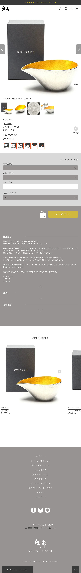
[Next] (78, 49)
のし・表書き (9, 173)
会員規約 (40, 492)
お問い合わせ (40, 497)
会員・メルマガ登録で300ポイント (40, 2)
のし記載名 (8, 182)
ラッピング (8, 164)
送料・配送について (41, 465)
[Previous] (2, 49)
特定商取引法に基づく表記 (40, 488)
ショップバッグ (9, 193)
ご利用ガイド (40, 456)
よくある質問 (40, 469)
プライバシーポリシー (40, 483)
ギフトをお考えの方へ (67, 160)
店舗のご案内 (40, 479)
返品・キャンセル (40, 474)
